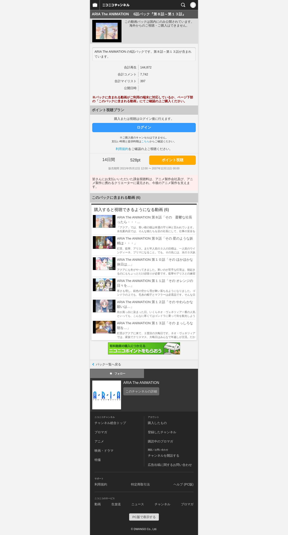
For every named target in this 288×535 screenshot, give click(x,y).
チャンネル (162, 504)
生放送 (116, 504)
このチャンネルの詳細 (141, 391)
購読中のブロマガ (160, 441)
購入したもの (157, 423)
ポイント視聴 (172, 160)
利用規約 (122, 149)
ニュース (137, 504)
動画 (97, 504)
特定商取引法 (140, 484)
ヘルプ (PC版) (183, 484)
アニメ (99, 441)
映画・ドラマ (103, 450)
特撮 (97, 460)
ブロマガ (100, 432)
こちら (145, 141)
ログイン (144, 127)
